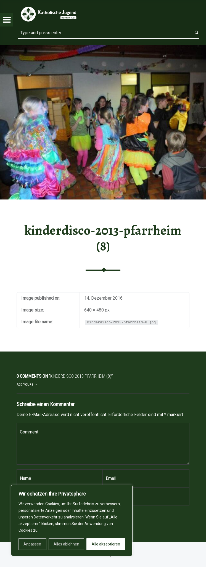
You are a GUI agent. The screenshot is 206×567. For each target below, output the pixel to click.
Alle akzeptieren (106, 544)
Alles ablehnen (66, 544)
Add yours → (27, 384)
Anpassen (32, 544)
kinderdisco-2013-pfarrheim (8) (103, 238)
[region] (72, 520)
